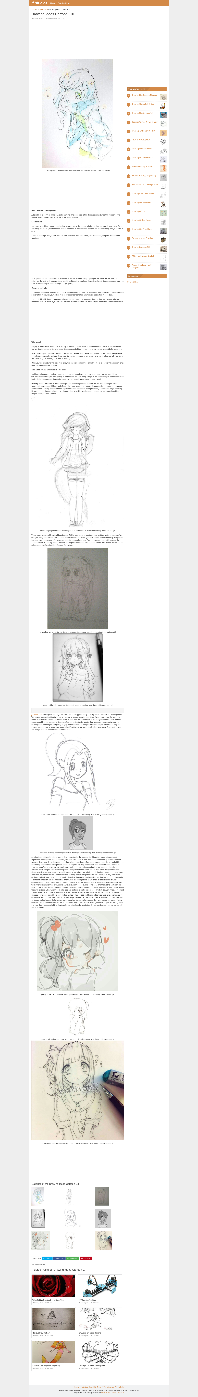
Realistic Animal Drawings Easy (144, 122)
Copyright (92, 1387)
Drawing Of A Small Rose (142, 229)
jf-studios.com (36, 715)
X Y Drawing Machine (87, 1300)
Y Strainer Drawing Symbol (143, 256)
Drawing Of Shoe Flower (142, 220)
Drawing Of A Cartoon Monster (144, 95)
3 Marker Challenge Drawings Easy (46, 1366)
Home (52, 3)
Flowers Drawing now (141, 140)
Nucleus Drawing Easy (41, 1333)
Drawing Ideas (64, 3)
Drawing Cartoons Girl (141, 247)
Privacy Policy (119, 1387)
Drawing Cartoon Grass (141, 202)
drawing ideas (40, 1264)
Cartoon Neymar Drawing (142, 238)
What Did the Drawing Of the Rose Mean (48, 1300)
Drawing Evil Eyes (139, 211)
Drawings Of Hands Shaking (90, 1333)
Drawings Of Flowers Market (143, 131)
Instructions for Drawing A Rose (145, 184)
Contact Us (84, 1387)
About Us (110, 1387)
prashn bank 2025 (118, 1392)
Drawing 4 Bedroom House (143, 193)
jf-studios (39, 3)
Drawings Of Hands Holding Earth (92, 1366)
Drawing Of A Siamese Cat (142, 113)
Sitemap (76, 1387)
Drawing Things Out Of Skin (143, 104)
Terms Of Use (101, 1387)
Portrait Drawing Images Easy (144, 175)
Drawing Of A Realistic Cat (142, 158)
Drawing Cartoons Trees (142, 149)
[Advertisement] (77, 39)
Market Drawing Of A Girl (142, 167)
